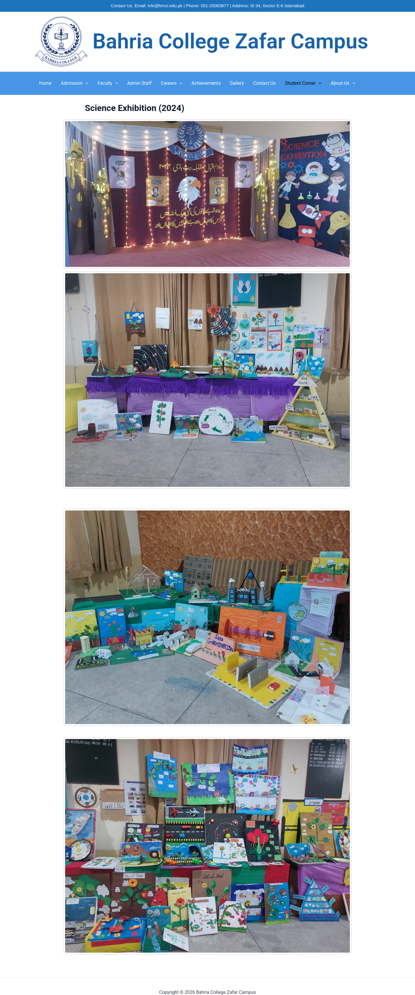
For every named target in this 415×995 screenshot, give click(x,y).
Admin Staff (139, 83)
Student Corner (303, 83)
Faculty (107, 83)
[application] (85, 83)
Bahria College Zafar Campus (230, 41)
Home (45, 83)
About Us (343, 83)
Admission (74, 83)
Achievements (206, 83)
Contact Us (264, 83)
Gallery (237, 83)
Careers (171, 83)
